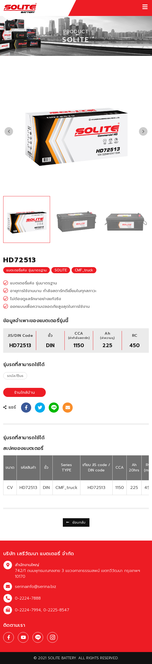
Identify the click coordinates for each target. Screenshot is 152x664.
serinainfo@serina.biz (35, 587)
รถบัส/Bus (15, 375)
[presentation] (9, 131)
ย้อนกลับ (76, 522)
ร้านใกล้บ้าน (24, 392)
